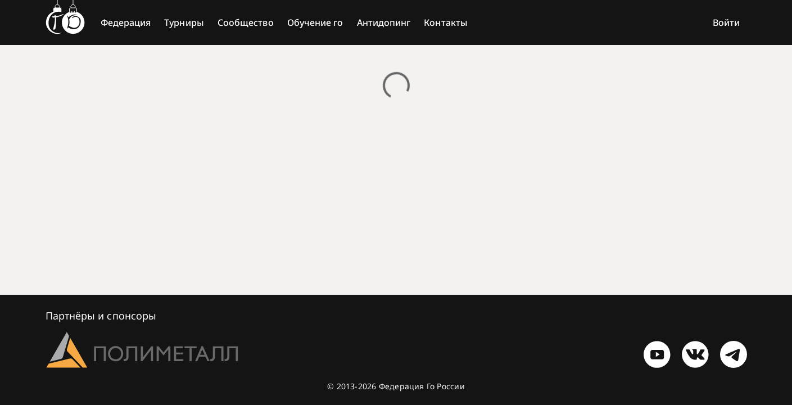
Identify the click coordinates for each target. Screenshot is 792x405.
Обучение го (315, 22)
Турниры (184, 22)
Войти (726, 22)
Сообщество (246, 22)
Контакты (446, 22)
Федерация (126, 22)
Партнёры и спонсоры (101, 315)
